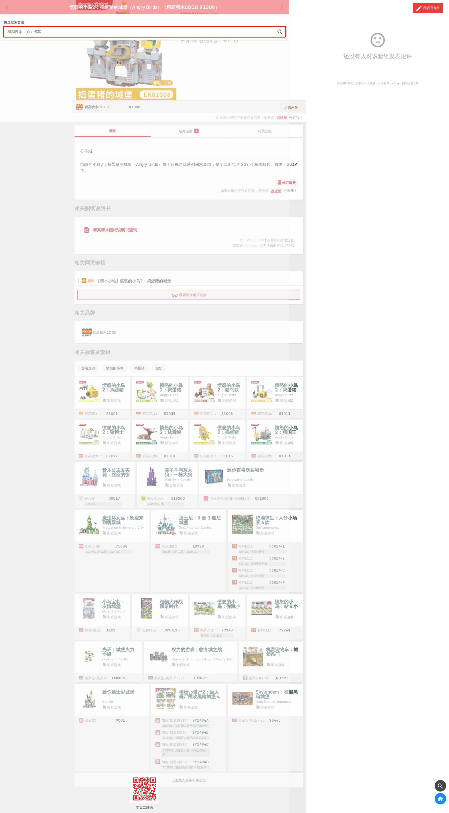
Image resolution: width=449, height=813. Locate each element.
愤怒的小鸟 (114, 368)
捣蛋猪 (139, 368)
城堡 (158, 368)
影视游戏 (88, 368)
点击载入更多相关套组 (189, 780)
